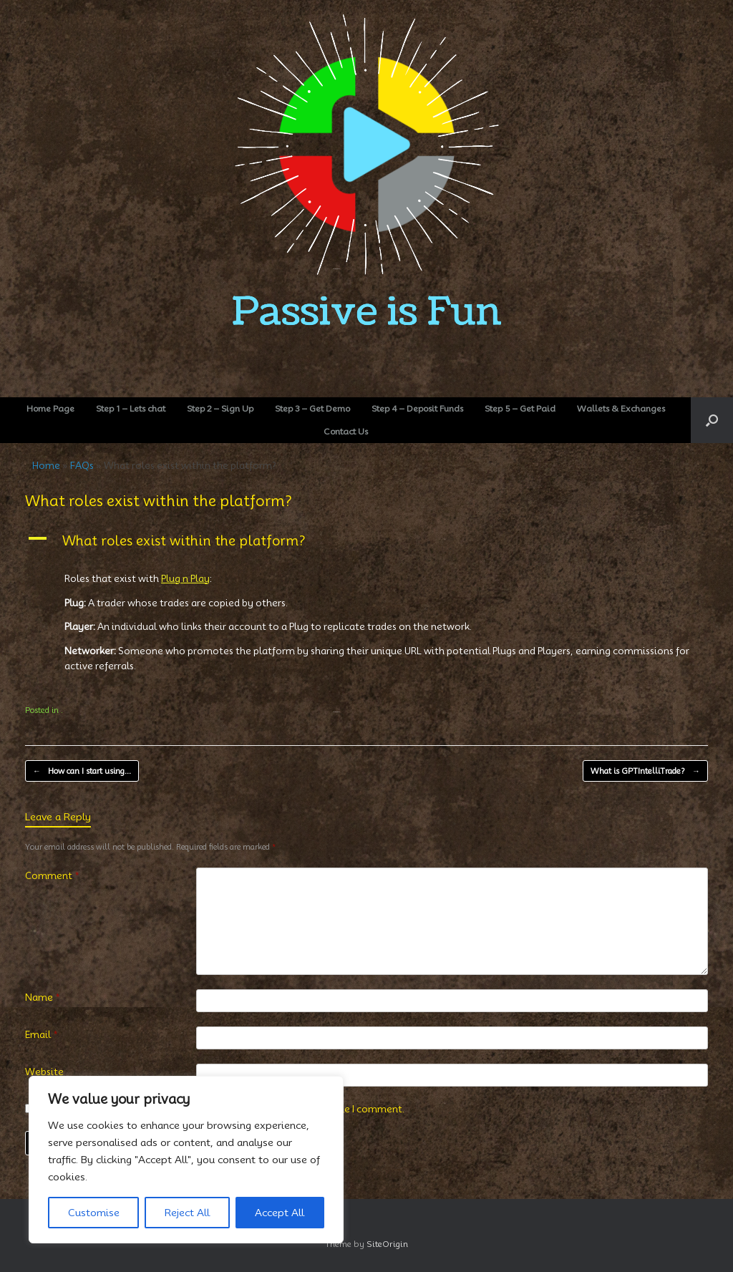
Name (42, 997)
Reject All (187, 1212)
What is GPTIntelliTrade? (645, 771)
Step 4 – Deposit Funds (417, 408)
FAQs (82, 465)
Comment (52, 875)
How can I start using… (82, 771)
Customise (94, 1212)
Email (41, 1034)
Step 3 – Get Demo (312, 408)
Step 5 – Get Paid (520, 408)
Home (46, 465)
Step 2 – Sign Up (220, 408)
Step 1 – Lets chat (130, 408)
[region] (186, 1159)
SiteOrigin (387, 1244)
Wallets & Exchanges (621, 408)
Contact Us (346, 431)
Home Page (50, 408)
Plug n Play (185, 578)
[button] (712, 420)
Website (44, 1071)
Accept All (279, 1212)
